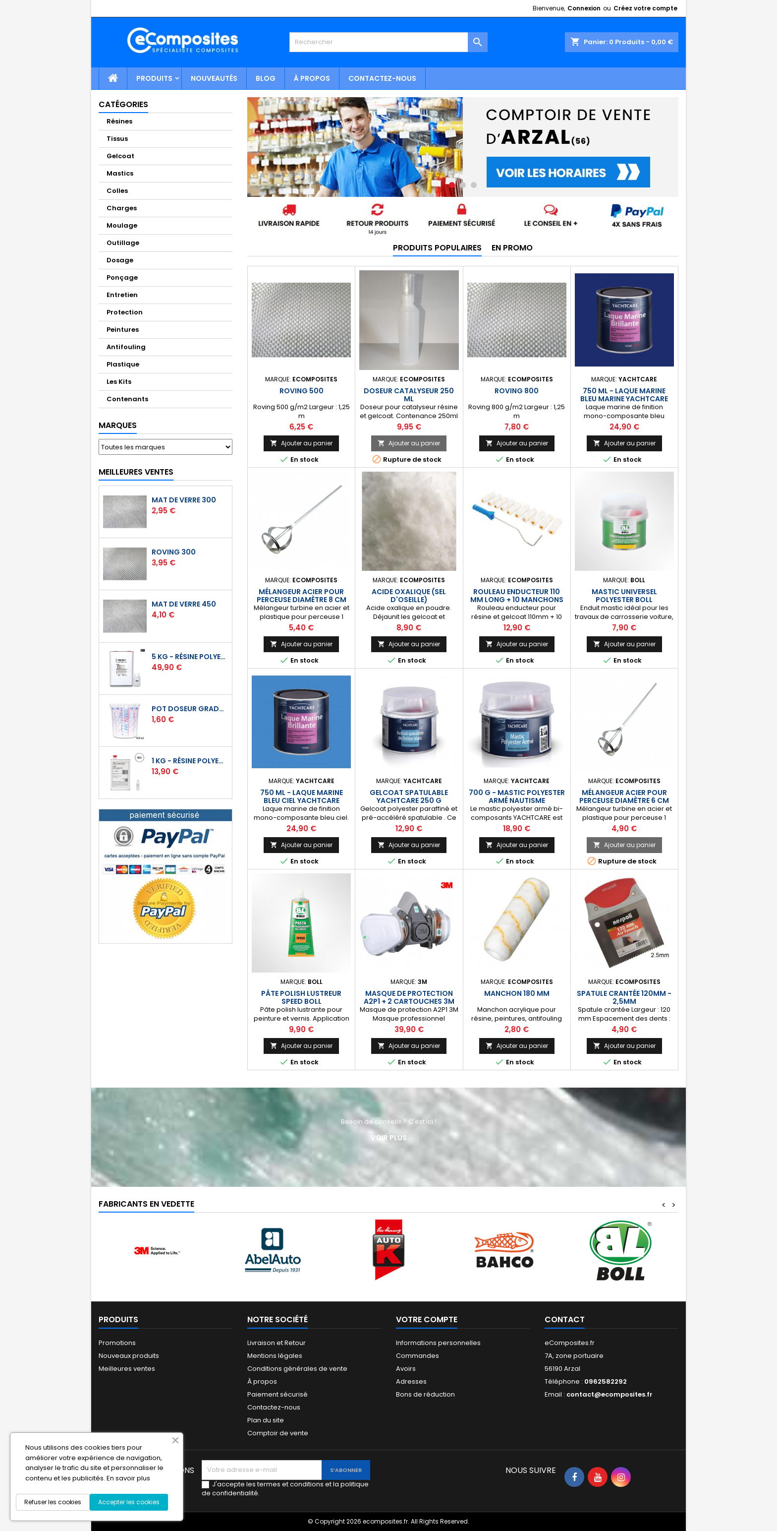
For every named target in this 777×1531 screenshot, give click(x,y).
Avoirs (406, 1368)
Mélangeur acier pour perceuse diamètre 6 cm (624, 796)
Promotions (117, 1342)
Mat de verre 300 (184, 500)
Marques (118, 425)
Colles (117, 190)
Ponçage (122, 277)
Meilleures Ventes (136, 472)
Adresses (411, 1381)
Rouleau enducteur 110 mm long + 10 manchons (516, 596)
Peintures (123, 329)
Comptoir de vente (277, 1433)
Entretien (122, 295)
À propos (312, 78)
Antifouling (126, 347)
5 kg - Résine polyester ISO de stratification (190, 657)
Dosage (120, 260)
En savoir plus (128, 1478)
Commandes (417, 1355)
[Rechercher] (388, 42)
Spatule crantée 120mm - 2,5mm (624, 997)
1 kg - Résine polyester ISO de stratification (190, 761)
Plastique (123, 364)
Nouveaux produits (129, 1355)
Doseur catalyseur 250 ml (409, 395)
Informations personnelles (438, 1342)
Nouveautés (214, 78)
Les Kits (119, 381)
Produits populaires (437, 247)
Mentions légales (274, 1355)
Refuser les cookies (52, 1502)
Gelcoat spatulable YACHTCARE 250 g (409, 796)
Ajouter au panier (301, 443)
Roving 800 (517, 391)
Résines (119, 121)
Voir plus (389, 1138)
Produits (154, 78)
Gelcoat (120, 156)
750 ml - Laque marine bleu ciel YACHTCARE (301, 796)
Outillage (123, 242)
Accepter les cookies (129, 1502)
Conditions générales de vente (297, 1368)
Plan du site (265, 1420)
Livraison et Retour (276, 1342)
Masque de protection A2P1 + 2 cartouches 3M (409, 997)
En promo (512, 247)
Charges (122, 208)
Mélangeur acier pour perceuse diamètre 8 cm (301, 596)
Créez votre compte (645, 8)
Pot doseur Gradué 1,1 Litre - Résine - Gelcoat (190, 709)
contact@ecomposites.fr (609, 1394)
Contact (565, 1319)
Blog (266, 78)
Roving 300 (174, 552)
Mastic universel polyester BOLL (624, 596)
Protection (125, 312)
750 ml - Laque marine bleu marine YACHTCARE (624, 395)
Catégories (123, 104)
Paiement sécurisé (277, 1394)
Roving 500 (301, 391)
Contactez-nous (382, 78)
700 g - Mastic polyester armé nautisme (517, 796)
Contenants (127, 399)
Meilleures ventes (127, 1368)
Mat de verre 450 (184, 604)
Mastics (120, 173)
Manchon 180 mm (517, 993)
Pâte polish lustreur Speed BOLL (301, 997)
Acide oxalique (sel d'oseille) (409, 596)
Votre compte (426, 1319)
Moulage (122, 225)
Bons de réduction (425, 1394)
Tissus (117, 138)
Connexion (584, 8)
